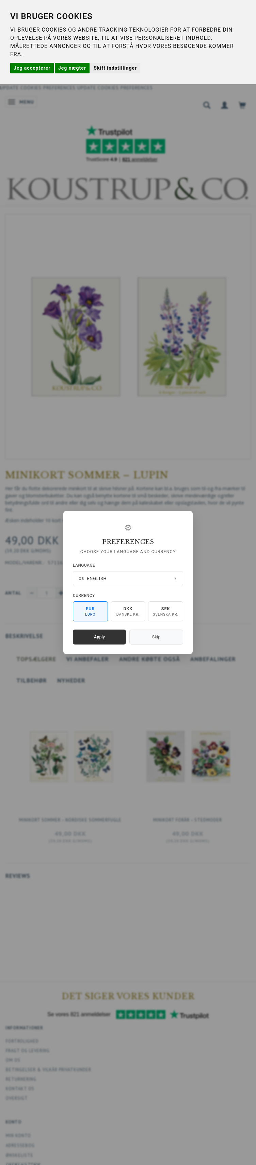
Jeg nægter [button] (72, 68)
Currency (84, 595)
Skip (156, 636)
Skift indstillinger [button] (115, 68)
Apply (99, 636)
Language (84, 565)
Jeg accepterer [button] (32, 68)
